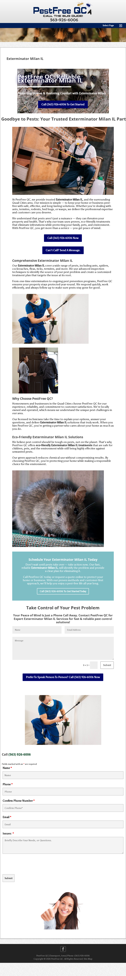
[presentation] (26, 864)
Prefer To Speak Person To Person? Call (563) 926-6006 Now (63, 677)
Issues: (8, 833)
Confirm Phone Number (19, 800)
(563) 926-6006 (19, 754)
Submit (107, 665)
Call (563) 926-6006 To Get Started (62, 104)
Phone (8, 784)
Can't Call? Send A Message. (63, 250)
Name (7, 768)
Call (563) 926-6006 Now (63, 238)
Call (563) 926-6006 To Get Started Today (63, 591)
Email (7, 817)
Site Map (88, 959)
